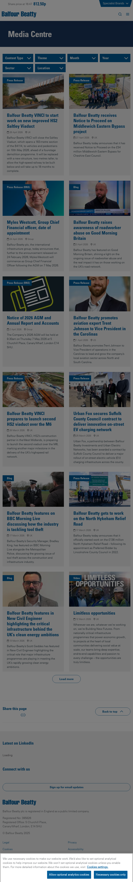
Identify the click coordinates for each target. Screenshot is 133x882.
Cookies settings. (97, 871)
